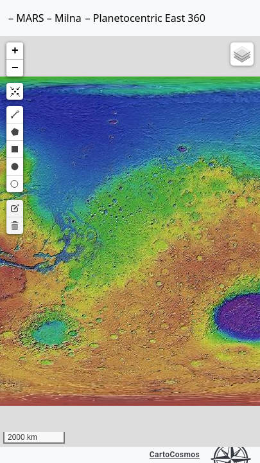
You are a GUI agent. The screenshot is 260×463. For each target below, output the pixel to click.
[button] (14, 51)
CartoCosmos (175, 454)
